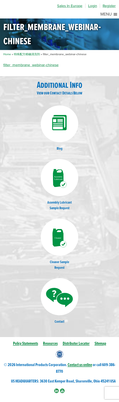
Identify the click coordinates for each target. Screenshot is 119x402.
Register (109, 6)
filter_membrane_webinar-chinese (31, 65)
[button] (106, 14)
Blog (59, 128)
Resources (50, 343)
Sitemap (100, 343)
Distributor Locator (76, 343)
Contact (59, 301)
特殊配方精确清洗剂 (27, 54)
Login (92, 6)
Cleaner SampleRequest (59, 244)
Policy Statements (25, 343)
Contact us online (80, 365)
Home (7, 54)
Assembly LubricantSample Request (59, 185)
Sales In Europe (69, 6)
